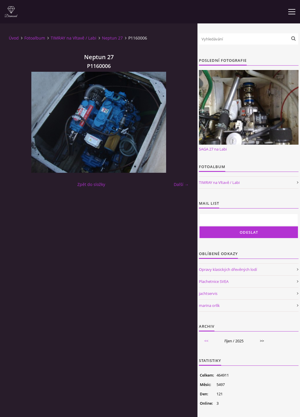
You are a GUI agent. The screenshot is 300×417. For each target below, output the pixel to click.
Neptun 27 (112, 38)
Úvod (14, 38)
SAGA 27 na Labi (213, 149)
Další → (181, 184)
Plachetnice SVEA (214, 281)
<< (206, 340)
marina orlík (209, 305)
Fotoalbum (34, 38)
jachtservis (208, 293)
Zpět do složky (91, 184)
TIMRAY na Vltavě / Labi (73, 38)
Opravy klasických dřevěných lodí (228, 269)
